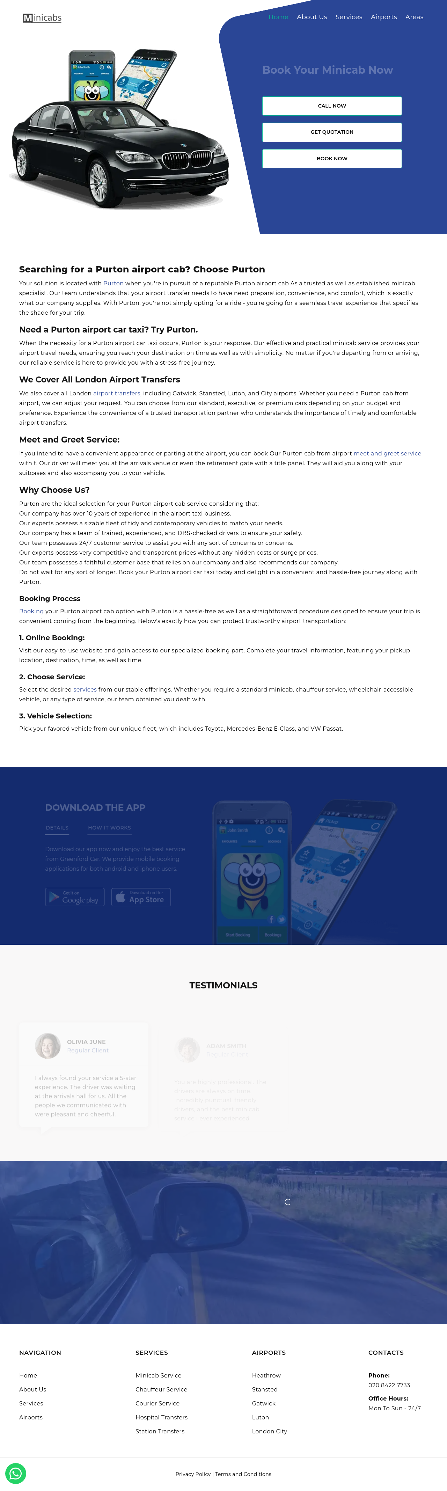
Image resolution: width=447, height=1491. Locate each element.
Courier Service (157, 1403)
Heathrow (266, 1375)
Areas (414, 17)
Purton (113, 283)
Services (349, 17)
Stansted (265, 1389)
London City (269, 1431)
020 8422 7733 (389, 1385)
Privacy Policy (193, 1474)
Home (279, 17)
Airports (384, 17)
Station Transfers (159, 1431)
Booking (31, 611)
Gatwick (264, 1403)
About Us (312, 17)
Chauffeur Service (161, 1389)
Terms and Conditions (243, 1474)
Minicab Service (158, 1375)
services (85, 689)
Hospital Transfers (161, 1417)
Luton (260, 1417)
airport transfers (116, 393)
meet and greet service (388, 453)
